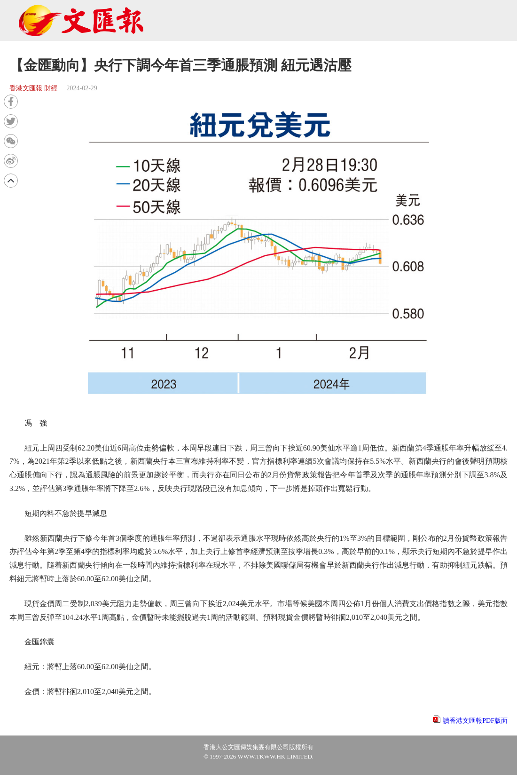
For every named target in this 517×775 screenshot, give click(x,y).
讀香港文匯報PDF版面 (475, 720)
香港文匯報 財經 (33, 88)
